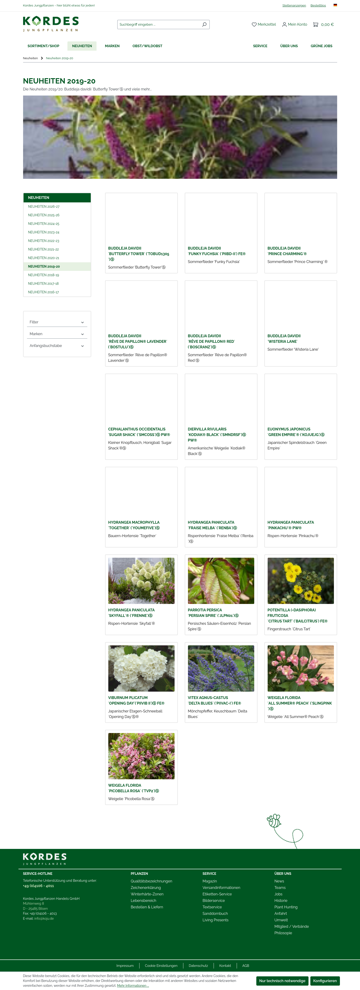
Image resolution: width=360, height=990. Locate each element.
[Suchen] (204, 24)
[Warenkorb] (323, 24)
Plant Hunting (285, 907)
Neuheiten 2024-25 (43, 224)
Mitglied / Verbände (291, 926)
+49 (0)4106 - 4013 (43, 913)
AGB (245, 966)
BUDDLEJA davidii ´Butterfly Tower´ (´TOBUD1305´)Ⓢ (138, 254)
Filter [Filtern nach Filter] (57, 322)
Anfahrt (280, 913)
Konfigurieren (325, 981)
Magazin (210, 881)
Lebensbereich (143, 900)
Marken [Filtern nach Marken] (57, 334)
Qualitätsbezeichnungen (151, 881)
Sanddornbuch (215, 913)
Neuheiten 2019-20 (44, 266)
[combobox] (158, 24)
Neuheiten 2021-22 (43, 249)
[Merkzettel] (264, 24)
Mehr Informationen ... (133, 985)
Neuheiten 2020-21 (43, 258)
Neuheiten (38, 197)
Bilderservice (214, 900)
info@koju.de (44, 918)
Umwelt (281, 920)
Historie (280, 900)
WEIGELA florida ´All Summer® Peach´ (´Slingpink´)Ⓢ (300, 703)
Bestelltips (318, 5)
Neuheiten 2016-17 (43, 292)
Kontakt (225, 966)
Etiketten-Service (217, 894)
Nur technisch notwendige (282, 981)
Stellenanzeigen (294, 5)
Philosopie (283, 933)
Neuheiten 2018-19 (43, 275)
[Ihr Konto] (294, 24)
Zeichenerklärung (146, 887)
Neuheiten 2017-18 (43, 283)
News (279, 881)
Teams (280, 887)
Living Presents (215, 920)
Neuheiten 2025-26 (44, 215)
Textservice (212, 907)
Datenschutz (198, 966)
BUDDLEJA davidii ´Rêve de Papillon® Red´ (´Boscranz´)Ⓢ (211, 341)
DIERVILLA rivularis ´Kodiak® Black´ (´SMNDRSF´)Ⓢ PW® (217, 434)
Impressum (125, 966)
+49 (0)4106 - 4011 (38, 886)
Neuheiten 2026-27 (44, 206)
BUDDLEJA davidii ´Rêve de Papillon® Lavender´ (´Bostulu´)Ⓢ (137, 341)
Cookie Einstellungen (161, 966)
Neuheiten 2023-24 (43, 232)
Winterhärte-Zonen (147, 894)
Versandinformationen (221, 887)
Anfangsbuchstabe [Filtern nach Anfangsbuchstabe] (57, 345)
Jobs (278, 894)
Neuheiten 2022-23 (43, 241)
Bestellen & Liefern (147, 907)
